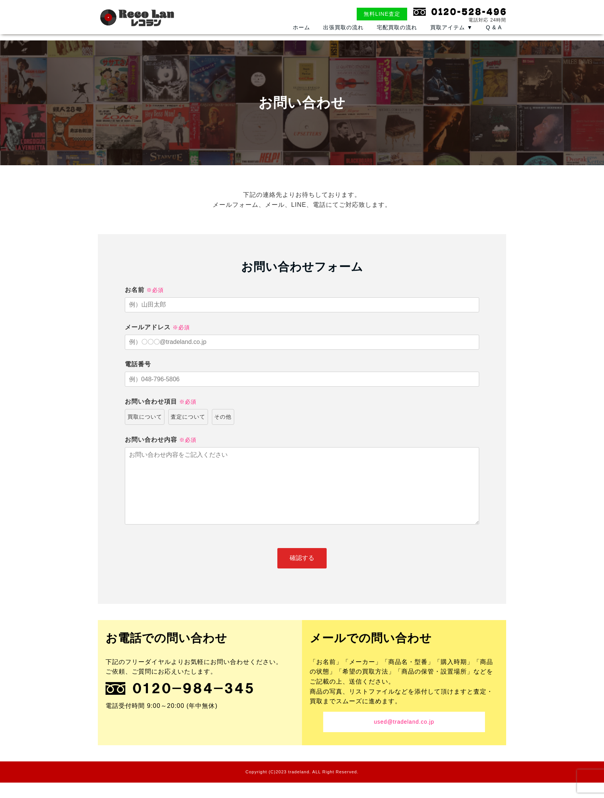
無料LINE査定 (382, 14)
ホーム (301, 38)
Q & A (494, 38)
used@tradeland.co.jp (404, 737)
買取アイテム (451, 38)
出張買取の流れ (343, 38)
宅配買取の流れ (397, 38)
